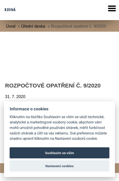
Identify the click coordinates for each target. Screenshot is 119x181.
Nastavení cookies (59, 166)
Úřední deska (33, 26)
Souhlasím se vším (59, 153)
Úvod (10, 26)
